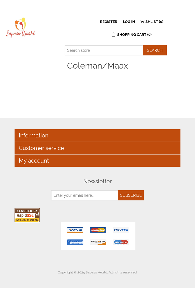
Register (108, 22)
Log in (129, 22)
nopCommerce (107, 279)
